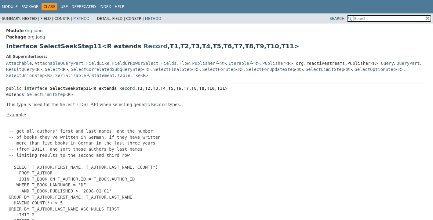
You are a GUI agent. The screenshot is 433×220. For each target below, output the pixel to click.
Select (52, 69)
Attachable (19, 63)
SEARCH (337, 18)
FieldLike (97, 63)
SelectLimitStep (325, 69)
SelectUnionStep (25, 75)
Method (81, 18)
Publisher (274, 63)
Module (10, 7)
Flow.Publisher (197, 63)
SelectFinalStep (172, 69)
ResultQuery (20, 69)
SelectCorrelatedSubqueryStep (107, 69)
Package (29, 7)
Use (64, 7)
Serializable (70, 75)
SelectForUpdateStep (270, 69)
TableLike (128, 75)
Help (119, 7)
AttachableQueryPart (59, 63)
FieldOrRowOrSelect (135, 63)
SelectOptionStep (375, 69)
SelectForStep (219, 69)
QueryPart (408, 63)
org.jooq (33, 30)
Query (387, 63)
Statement (103, 75)
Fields (169, 63)
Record (156, 46)
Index (105, 7)
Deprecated (83, 7)
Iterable (238, 63)
